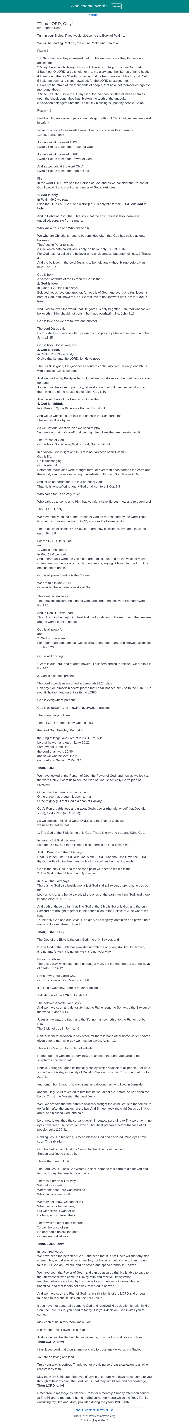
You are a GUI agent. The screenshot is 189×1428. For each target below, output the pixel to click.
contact (90, 1410)
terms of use (105, 1410)
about (79, 1410)
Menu (116, 6)
